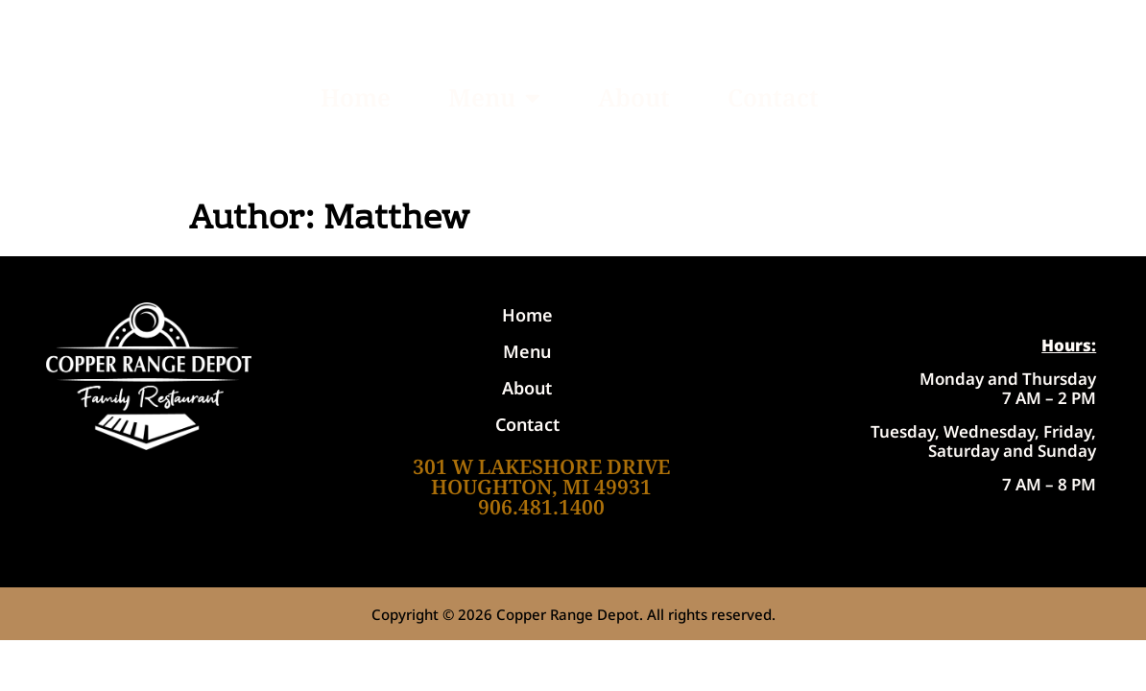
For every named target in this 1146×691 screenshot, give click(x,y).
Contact (773, 97)
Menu (494, 97)
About (634, 97)
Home (356, 97)
